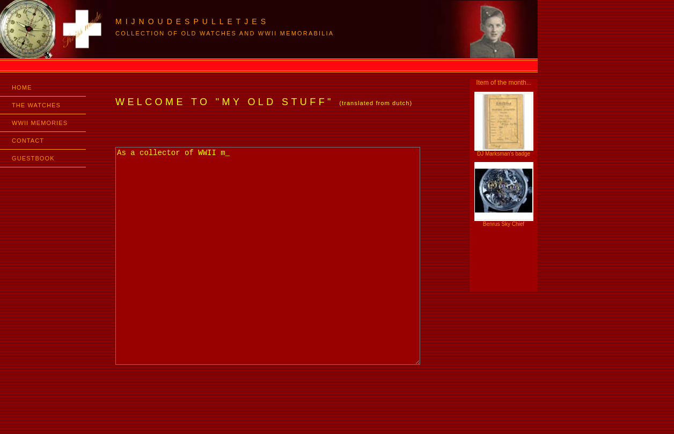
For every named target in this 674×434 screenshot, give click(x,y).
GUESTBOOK (33, 158)
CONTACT (28, 140)
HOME (22, 87)
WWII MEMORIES (40, 123)
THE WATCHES (36, 105)
